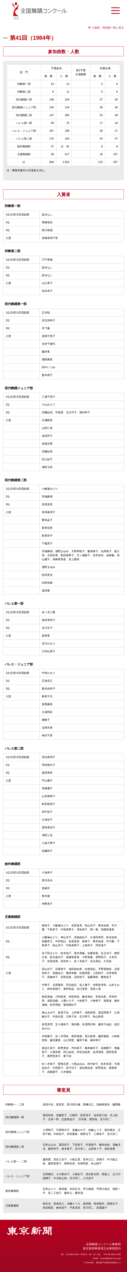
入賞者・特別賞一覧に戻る (108, 27)
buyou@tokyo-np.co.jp (111, 1258)
